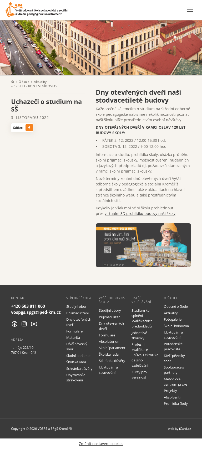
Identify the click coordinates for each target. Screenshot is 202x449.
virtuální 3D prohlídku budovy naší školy (140, 213)
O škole (24, 81)
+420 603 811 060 (28, 306)
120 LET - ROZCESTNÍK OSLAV (35, 86)
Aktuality (40, 81)
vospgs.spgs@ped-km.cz (36, 312)
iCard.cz (185, 428)
